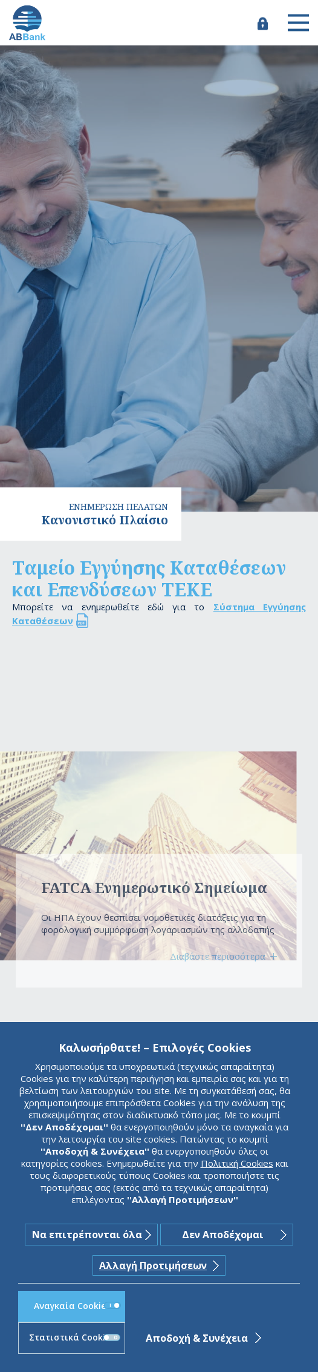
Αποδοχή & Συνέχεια (197, 1338)
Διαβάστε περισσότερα (217, 956)
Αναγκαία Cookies (78, 1305)
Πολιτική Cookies (237, 1163)
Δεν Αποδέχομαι (223, 1234)
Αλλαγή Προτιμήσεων (153, 1265)
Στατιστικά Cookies (74, 1337)
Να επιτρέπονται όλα (87, 1234)
